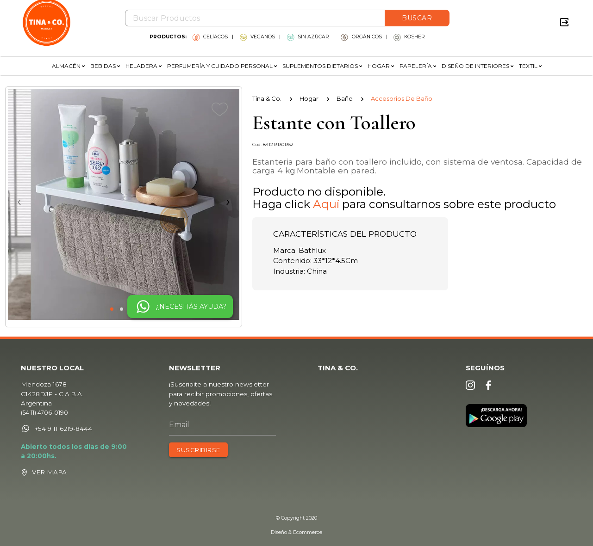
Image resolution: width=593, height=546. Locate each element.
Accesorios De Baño (401, 98)
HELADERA (143, 65)
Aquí (326, 204)
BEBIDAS (105, 65)
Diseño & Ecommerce (296, 532)
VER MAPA (55, 473)
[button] (112, 309)
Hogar (309, 98)
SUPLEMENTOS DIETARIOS (322, 65)
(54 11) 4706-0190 (50, 415)
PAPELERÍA (417, 65)
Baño (345, 98)
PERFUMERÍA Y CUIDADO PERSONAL (222, 65)
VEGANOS (257, 37)
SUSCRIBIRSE (200, 451)
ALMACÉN (68, 65)
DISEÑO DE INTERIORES (477, 65)
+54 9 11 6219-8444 (62, 431)
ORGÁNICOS (361, 37)
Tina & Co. (266, 98)
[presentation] (123, 200)
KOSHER (409, 37)
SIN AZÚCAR (308, 37)
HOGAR (381, 65)
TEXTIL (530, 65)
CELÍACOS (210, 37)
